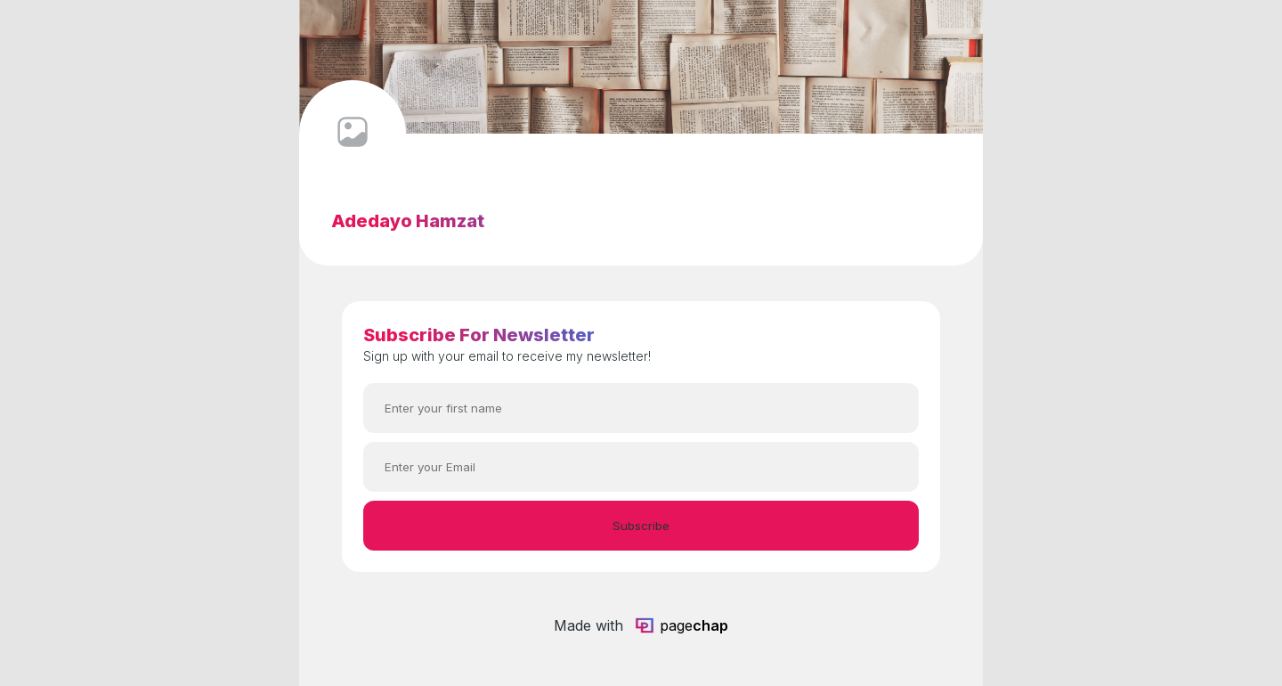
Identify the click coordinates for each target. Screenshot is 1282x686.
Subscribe (641, 526)
